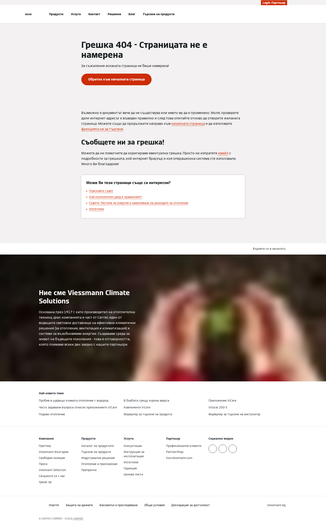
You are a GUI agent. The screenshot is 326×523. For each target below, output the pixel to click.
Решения (114, 14)
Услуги (76, 14)
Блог (131, 14)
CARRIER (78, 518)
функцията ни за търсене (102, 129)
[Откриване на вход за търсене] (285, 14)
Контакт (94, 14)
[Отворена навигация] (28, 14)
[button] (270, 249)
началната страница (188, 123)
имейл (223, 153)
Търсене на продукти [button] (159, 14)
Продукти (56, 14)
